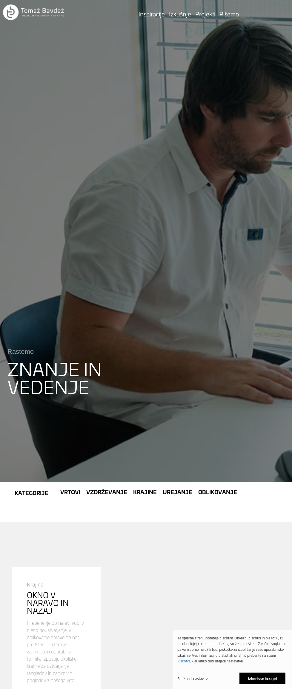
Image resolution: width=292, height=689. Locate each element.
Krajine (145, 475)
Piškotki (183, 661)
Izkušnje (180, 13)
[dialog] (232, 659)
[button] (33, 12)
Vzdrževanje (106, 475)
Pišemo (229, 13)
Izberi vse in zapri (262, 678)
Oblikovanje (217, 475)
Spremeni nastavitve (193, 678)
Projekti (205, 13)
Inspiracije (152, 13)
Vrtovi (70, 475)
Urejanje (177, 475)
